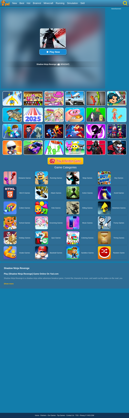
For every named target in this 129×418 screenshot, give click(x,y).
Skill (82, 3)
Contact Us (70, 415)
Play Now (53, 52)
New (14, 3)
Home (37, 415)
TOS (76, 415)
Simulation (72, 3)
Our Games (52, 415)
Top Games (61, 415)
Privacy (82, 415)
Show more (9, 284)
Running (60, 3)
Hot (28, 3)
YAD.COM (90, 415)
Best (21, 3)
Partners (43, 415)
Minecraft (48, 3)
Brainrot (37, 3)
